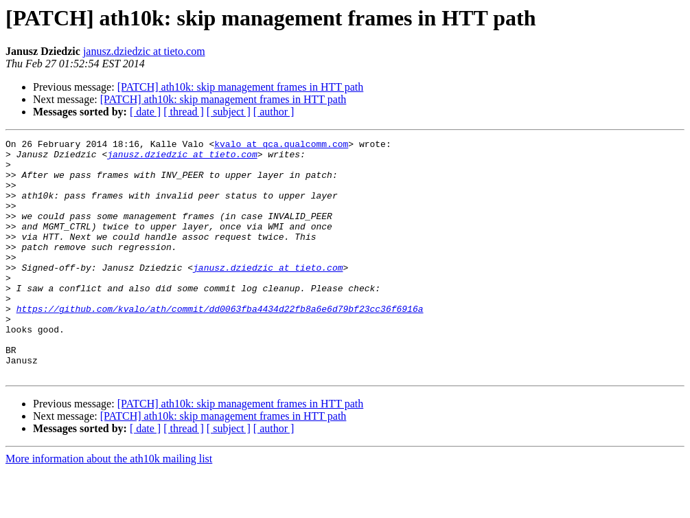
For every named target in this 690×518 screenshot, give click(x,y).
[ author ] (274, 111)
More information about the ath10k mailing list (108, 506)
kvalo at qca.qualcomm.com (281, 145)
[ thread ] (183, 111)
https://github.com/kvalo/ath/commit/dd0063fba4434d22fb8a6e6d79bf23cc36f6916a (220, 343)
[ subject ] (229, 111)
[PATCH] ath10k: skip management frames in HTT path (240, 87)
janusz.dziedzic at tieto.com (144, 51)
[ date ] (145, 111)
